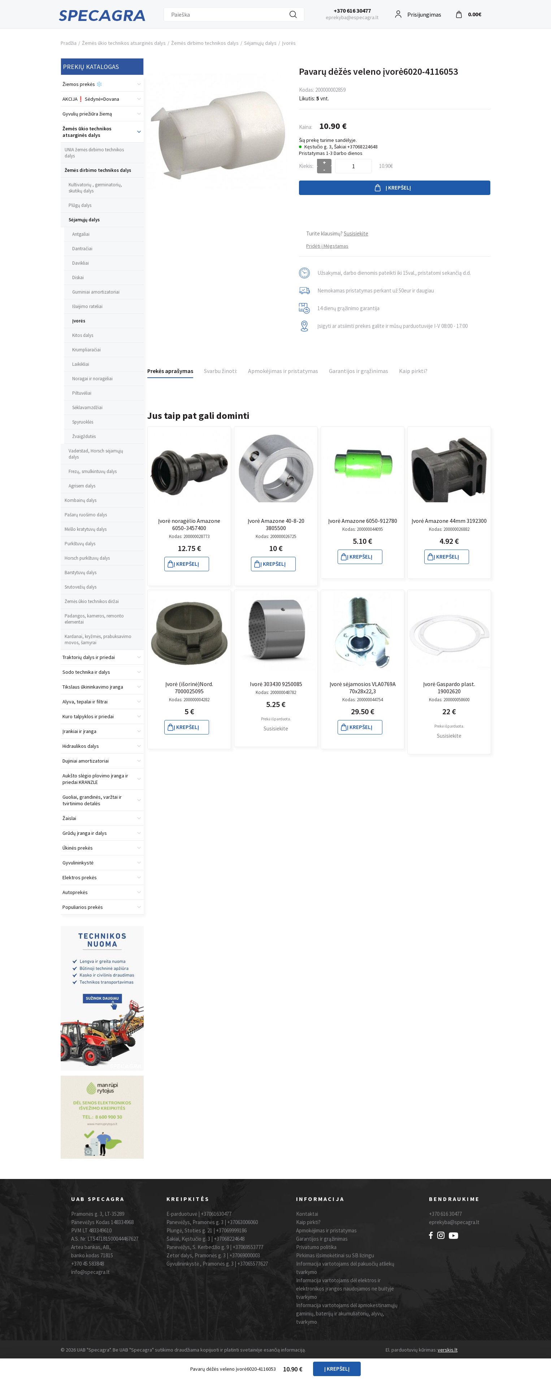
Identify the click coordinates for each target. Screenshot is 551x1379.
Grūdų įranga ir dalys (84, 833)
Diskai (78, 277)
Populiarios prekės (82, 907)
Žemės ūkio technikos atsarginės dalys (124, 43)
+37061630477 (216, 1213)
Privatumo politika (316, 1247)
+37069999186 (231, 1230)
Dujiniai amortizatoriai (85, 761)
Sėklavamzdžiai (87, 407)
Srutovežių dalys (80, 587)
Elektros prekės (79, 877)
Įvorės (289, 43)
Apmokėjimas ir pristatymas (283, 370)
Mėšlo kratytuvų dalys (86, 529)
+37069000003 (244, 1255)
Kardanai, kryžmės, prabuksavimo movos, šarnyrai (98, 639)
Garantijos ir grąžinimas (358, 370)
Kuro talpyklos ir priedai (88, 716)
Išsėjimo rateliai (87, 306)
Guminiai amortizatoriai (96, 292)
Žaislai (69, 818)
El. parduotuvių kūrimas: (411, 1350)
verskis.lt (447, 1350)
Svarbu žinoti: (220, 370)
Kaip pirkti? (413, 370)
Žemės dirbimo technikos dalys (205, 43)
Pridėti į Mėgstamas (327, 246)
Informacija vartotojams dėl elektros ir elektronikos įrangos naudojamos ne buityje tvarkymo (345, 1288)
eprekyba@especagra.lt (352, 17)
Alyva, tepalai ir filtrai (85, 701)
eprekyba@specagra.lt (454, 1222)
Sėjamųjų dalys (260, 43)
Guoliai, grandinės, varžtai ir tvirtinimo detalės (92, 800)
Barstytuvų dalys (80, 572)
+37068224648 (229, 1238)
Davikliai (80, 263)
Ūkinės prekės (77, 848)
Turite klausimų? (337, 233)
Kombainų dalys (80, 500)
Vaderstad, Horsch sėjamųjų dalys (96, 454)
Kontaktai (307, 1213)
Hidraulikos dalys (80, 746)
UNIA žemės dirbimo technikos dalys (94, 153)
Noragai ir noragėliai (92, 379)
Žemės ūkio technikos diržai (92, 601)
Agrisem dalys (82, 486)
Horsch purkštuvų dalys (87, 558)
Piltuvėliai (81, 393)
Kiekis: (306, 165)
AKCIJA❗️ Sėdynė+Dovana (90, 99)
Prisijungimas (424, 13)
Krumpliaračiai (86, 350)
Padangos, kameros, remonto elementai (94, 619)
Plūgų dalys (80, 205)
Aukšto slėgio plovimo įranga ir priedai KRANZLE (95, 778)
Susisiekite (276, 728)
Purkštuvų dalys (80, 544)
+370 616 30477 (352, 10)
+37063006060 (242, 1222)
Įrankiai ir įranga (79, 731)
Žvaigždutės (84, 436)
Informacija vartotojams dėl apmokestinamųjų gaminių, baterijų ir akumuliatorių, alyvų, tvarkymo (347, 1313)
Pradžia (69, 43)
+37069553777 (248, 1247)
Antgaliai (81, 234)
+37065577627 (252, 1263)
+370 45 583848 (87, 1263)
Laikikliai (80, 364)
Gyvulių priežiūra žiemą (87, 113)
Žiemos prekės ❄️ (82, 84)
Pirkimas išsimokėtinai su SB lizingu (335, 1255)
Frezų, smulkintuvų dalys (93, 471)
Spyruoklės (82, 422)
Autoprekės (75, 892)
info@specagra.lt (90, 1272)
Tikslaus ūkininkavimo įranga (92, 687)
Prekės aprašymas (170, 370)
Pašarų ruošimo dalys (86, 515)
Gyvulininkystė (78, 862)
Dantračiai (82, 249)
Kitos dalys (82, 335)
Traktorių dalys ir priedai (88, 657)
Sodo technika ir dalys (86, 672)
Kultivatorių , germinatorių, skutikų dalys (95, 188)
